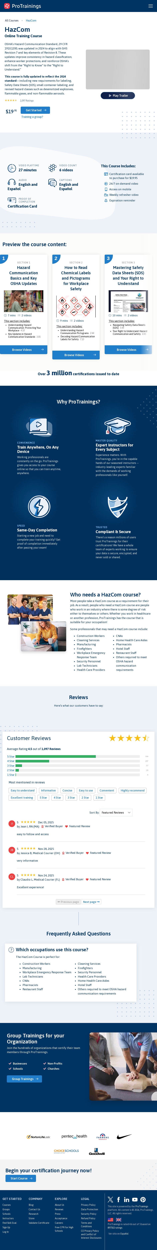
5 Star (10, 756)
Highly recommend (132, 790)
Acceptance (61, 1218)
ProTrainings (141, 1206)
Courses (6, 1205)
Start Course (19, 1178)
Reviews (59, 1209)
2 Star (10, 770)
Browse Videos (22, 349)
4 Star (10, 761)
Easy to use (86, 790)
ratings (115, 1227)
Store (31, 1218)
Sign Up (6, 1227)
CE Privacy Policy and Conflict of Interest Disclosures (91, 1234)
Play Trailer (118, 95)
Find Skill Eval (9, 1223)
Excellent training (22, 797)
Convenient (107, 790)
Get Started (34, 110)
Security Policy (88, 1214)
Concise (67, 790)
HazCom (31, 20)
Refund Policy (88, 1218)
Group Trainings (23, 1079)
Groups (6, 1209)
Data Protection (89, 1209)
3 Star (10, 765)
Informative (48, 790)
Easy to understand (22, 790)
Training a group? (32, 116)
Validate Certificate (39, 1223)
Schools (6, 1214)
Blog (31, 1205)
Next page (91, 902)
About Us (59, 1205)
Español (124, 1233)
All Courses (11, 20)
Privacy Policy (88, 1205)
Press (57, 1214)
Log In (5, 1232)
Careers (59, 1223)
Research (33, 1214)
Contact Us (34, 1209)
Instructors (8, 1218)
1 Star (10, 774)
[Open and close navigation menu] (150, 6)
